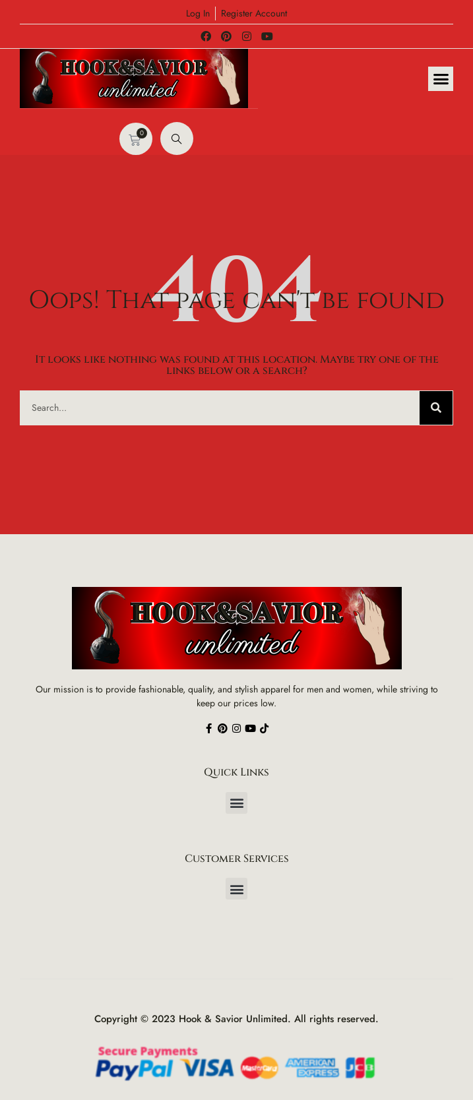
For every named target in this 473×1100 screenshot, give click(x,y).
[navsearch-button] (176, 138)
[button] (440, 79)
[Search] (436, 408)
